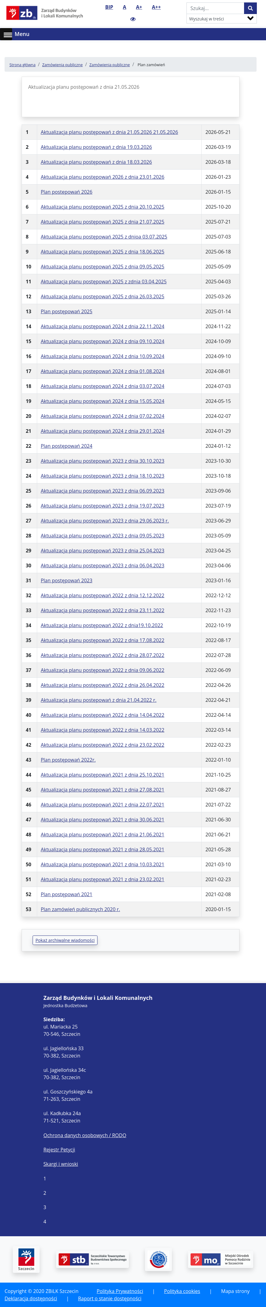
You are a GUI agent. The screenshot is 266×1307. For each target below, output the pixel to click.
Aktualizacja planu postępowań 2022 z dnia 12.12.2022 (103, 595)
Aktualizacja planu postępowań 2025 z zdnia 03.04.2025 (104, 281)
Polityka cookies (182, 1291)
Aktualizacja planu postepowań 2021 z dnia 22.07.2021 (103, 804)
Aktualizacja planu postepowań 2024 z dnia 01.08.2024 (103, 371)
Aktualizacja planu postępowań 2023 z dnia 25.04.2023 (103, 550)
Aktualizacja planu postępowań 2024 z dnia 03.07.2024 (103, 386)
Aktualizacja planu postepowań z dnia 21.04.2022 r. (99, 700)
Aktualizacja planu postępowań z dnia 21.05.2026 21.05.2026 (109, 132)
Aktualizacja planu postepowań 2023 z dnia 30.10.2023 (103, 461)
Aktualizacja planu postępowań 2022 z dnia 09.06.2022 (103, 670)
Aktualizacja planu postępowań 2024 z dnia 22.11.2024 (103, 326)
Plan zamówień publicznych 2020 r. (80, 909)
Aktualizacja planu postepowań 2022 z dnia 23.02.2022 (103, 744)
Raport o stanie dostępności (109, 1298)
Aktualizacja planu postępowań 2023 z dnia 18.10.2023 (103, 475)
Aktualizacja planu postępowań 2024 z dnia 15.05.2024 (103, 401)
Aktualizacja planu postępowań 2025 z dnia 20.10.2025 (103, 206)
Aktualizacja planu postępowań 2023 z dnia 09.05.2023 (103, 535)
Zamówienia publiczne (62, 64)
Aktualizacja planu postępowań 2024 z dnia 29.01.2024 (103, 431)
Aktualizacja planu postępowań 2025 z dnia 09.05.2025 (103, 266)
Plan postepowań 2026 (67, 192)
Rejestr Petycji (59, 1149)
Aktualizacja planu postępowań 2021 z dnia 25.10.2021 (103, 774)
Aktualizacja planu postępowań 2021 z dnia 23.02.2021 (103, 879)
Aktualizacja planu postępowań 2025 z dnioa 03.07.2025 (104, 236)
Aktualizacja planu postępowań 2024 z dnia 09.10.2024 (103, 341)
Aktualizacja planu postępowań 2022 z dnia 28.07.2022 (103, 655)
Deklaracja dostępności (31, 1298)
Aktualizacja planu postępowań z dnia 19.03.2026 (96, 147)
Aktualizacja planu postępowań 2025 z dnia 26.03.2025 (103, 296)
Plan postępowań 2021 (67, 894)
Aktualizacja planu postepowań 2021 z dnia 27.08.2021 (103, 789)
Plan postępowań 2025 (67, 311)
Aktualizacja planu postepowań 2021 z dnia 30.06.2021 (103, 819)
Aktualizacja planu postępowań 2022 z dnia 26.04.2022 (103, 685)
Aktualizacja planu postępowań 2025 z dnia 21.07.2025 (103, 221)
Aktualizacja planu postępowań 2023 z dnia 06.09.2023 (103, 490)
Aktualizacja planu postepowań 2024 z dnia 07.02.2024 (103, 416)
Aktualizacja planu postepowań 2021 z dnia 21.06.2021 (103, 834)
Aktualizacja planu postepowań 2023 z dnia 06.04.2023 (103, 565)
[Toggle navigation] (257, 34)
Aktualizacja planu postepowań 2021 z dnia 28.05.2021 (103, 849)
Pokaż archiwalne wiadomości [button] (64, 940)
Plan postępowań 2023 (67, 580)
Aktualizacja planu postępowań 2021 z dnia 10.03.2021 (103, 864)
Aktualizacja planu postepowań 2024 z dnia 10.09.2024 (103, 356)
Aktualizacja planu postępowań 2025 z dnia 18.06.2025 (103, 251)
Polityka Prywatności (120, 1291)
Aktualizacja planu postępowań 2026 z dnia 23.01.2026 (103, 177)
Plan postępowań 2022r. (68, 759)
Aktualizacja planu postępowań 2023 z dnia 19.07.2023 (103, 505)
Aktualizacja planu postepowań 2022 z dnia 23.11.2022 (103, 610)
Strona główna (22, 64)
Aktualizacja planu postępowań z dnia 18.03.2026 (96, 162)
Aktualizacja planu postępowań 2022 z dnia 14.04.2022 (103, 715)
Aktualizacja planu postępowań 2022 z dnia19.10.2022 (102, 625)
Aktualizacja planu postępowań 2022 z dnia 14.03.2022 (103, 730)
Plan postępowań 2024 (67, 446)
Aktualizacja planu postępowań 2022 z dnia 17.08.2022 (103, 640)
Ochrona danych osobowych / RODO (85, 1135)
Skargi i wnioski (61, 1164)
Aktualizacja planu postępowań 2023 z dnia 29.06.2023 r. (105, 520)
